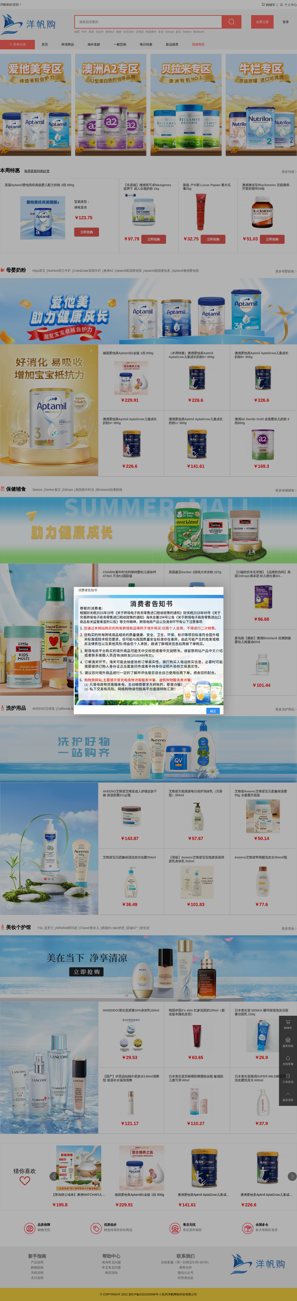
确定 (213, 711)
